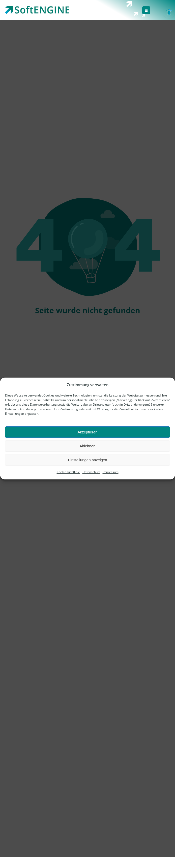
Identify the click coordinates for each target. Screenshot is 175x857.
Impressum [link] (111, 472)
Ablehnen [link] (87, 446)
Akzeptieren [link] (87, 432)
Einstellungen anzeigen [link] (87, 460)
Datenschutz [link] (91, 472)
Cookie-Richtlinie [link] (68, 472)
